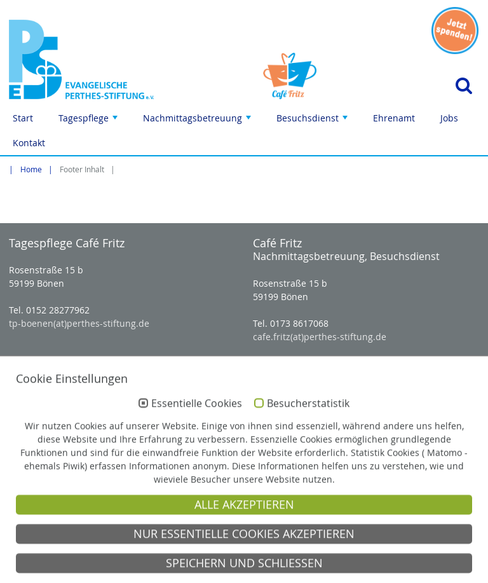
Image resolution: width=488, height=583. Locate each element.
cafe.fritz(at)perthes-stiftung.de (319, 337)
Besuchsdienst (313, 121)
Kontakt (29, 143)
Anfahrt (258, 570)
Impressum (317, 570)
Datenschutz (386, 570)
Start (23, 118)
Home (31, 169)
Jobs (449, 118)
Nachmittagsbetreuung (198, 121)
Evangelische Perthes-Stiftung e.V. (80, 536)
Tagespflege (89, 121)
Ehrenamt (394, 118)
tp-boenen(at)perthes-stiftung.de (79, 323)
